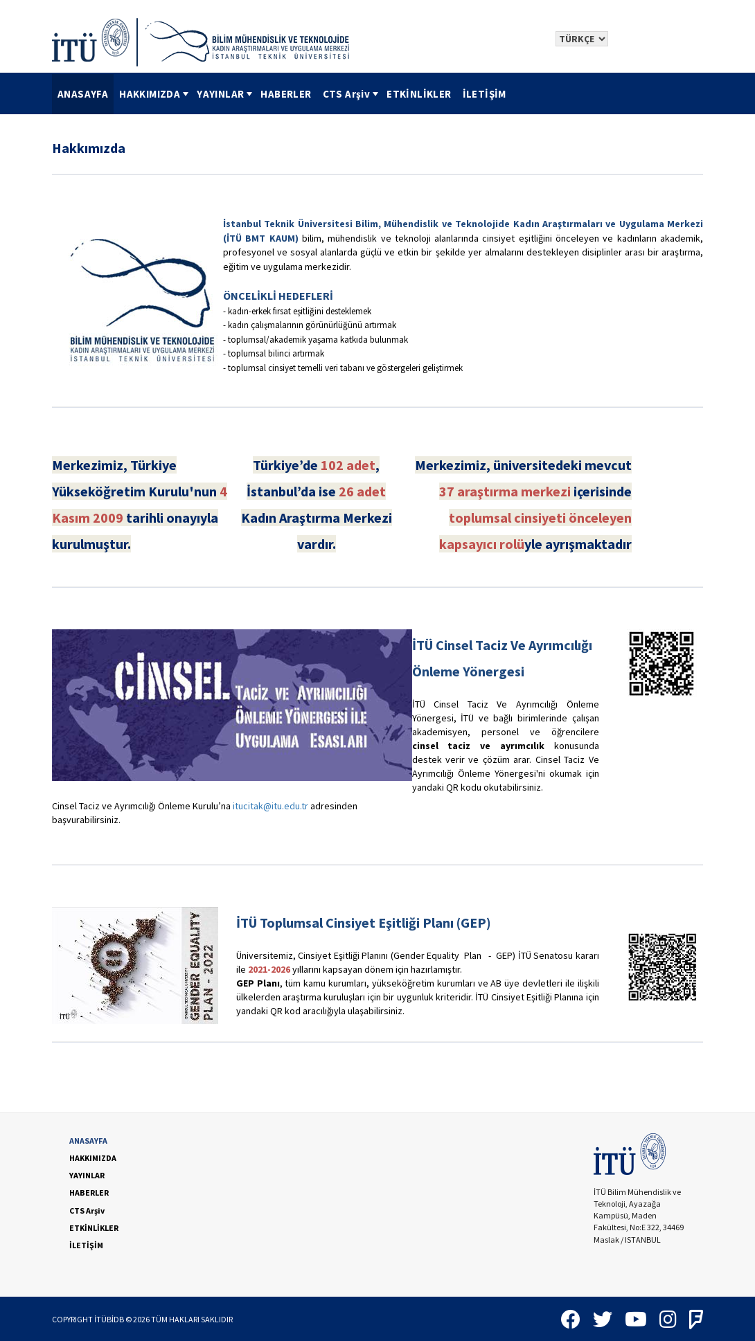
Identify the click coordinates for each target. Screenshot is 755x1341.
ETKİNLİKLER (419, 93)
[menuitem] (83, 94)
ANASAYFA (82, 93)
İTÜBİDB (109, 1319)
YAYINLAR (226, 93)
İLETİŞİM (484, 93)
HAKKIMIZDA (155, 93)
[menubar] (282, 94)
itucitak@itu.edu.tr (270, 806)
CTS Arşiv (352, 93)
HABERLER (285, 93)
